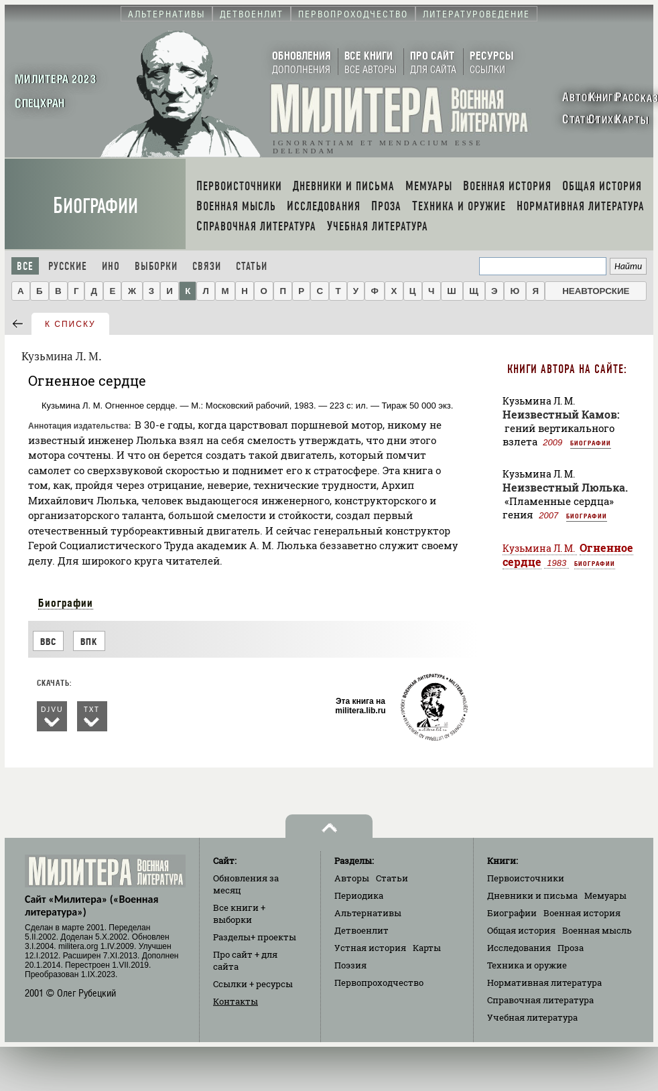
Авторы (351, 878)
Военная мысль (597, 930)
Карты (427, 948)
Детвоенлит (361, 930)
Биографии (95, 206)
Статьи (251, 266)
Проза (570, 948)
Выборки (156, 266)
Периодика (358, 895)
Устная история (370, 948)
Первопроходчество (378, 982)
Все (25, 266)
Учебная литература (532, 1017)
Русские (67, 266)
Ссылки (253, 984)
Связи (206, 266)
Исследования (519, 948)
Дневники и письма (532, 895)
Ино (111, 266)
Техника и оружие (527, 965)
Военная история (581, 913)
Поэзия (350, 965)
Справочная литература (540, 1000)
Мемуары (605, 895)
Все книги (239, 913)
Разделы (254, 937)
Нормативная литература (544, 982)
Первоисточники (525, 878)
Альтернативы (367, 913)
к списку (70, 324)
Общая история (521, 930)
